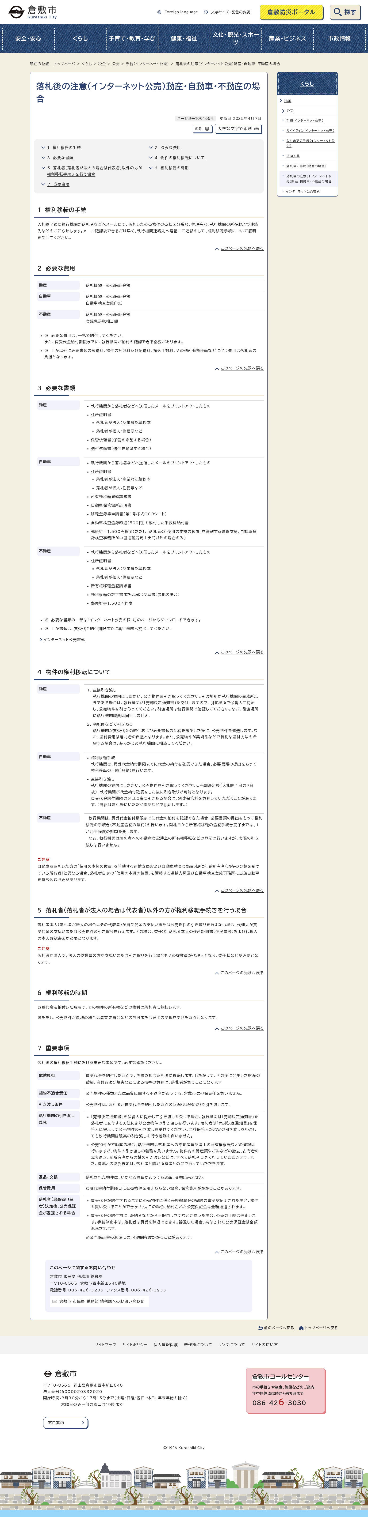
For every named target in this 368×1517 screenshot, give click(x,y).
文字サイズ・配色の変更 (230, 12)
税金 (102, 64)
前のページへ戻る (279, 1328)
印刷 (198, 129)
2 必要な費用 (168, 148)
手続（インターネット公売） (147, 64)
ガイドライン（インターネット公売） (310, 130)
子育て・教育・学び (132, 38)
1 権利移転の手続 (64, 148)
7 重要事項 (58, 184)
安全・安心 (28, 38)
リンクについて (231, 1345)
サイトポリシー (135, 1345)
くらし (80, 38)
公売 (116, 64)
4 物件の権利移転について (180, 158)
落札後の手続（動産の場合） (307, 165)
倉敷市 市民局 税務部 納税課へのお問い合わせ (102, 1301)
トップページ (65, 64)
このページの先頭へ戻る (242, 248)
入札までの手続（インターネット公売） (311, 143)
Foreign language (181, 12)
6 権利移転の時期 (172, 168)
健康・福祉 (184, 38)
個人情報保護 (166, 1345)
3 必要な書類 (60, 158)
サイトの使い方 (265, 1345)
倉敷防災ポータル (291, 12)
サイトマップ (105, 1345)
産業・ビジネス (287, 38)
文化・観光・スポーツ (236, 38)
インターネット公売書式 (64, 640)
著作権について (198, 1345)
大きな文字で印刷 (235, 129)
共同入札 (293, 155)
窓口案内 (56, 1423)
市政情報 (339, 38)
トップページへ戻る (321, 1328)
